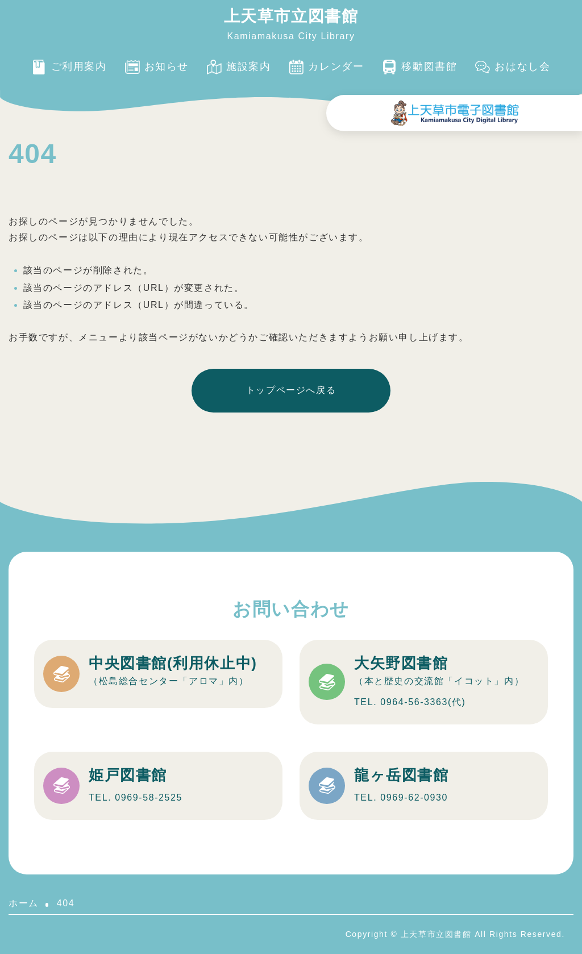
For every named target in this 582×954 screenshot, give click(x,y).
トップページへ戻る (291, 390)
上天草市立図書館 (291, 16)
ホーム (24, 903)
